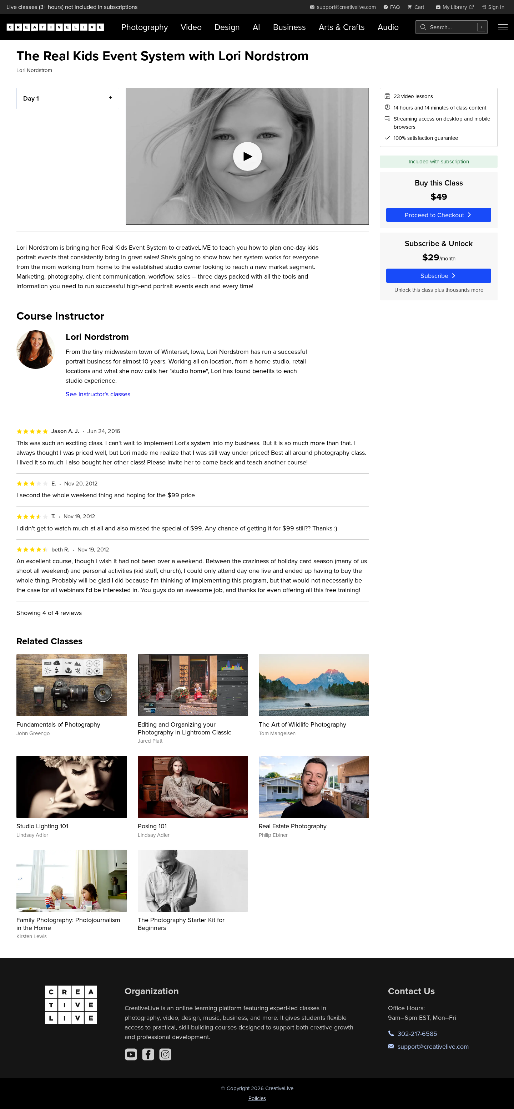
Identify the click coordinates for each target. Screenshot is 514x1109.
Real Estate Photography (293, 825)
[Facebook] (148, 1054)
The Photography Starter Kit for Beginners (181, 923)
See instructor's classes (98, 394)
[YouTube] (131, 1054)
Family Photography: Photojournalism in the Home (68, 923)
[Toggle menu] (503, 27)
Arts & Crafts (342, 27)
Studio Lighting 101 (42, 825)
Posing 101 (152, 825)
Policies (257, 1098)
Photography (144, 27)
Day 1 (31, 98)
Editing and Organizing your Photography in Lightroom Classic (184, 728)
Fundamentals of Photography (58, 724)
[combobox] (451, 27)
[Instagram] (165, 1054)
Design (227, 27)
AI (256, 27)
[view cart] (417, 7)
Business (289, 27)
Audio (388, 27)
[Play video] (247, 156)
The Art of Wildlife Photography (302, 724)
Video (191, 27)
